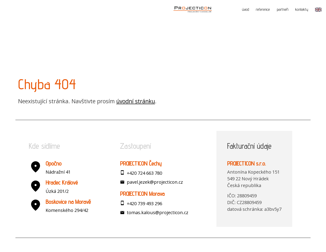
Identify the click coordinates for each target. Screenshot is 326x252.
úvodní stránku (135, 101)
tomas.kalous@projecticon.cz (157, 212)
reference (263, 9)
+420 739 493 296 (144, 203)
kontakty (301, 9)
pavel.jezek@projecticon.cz (155, 182)
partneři (282, 9)
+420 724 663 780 (144, 173)
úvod (245, 9)
